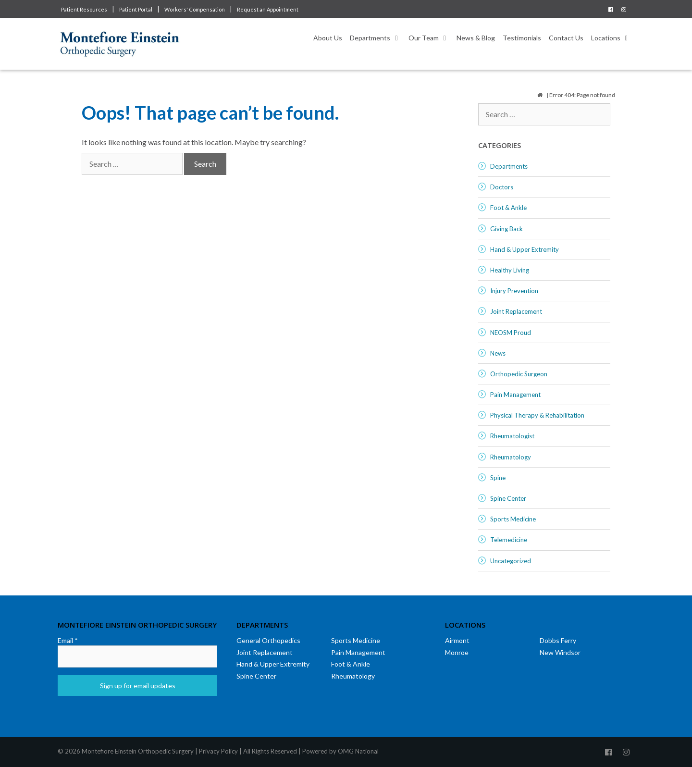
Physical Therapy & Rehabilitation (537, 415)
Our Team (430, 38)
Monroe (457, 652)
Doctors (501, 187)
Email (68, 640)
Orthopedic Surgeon (518, 374)
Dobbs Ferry (558, 640)
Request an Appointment (267, 9)
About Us (327, 38)
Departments (377, 38)
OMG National (358, 751)
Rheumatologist (512, 436)
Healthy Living (509, 270)
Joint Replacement (516, 311)
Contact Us (566, 38)
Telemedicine (508, 540)
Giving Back (506, 229)
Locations (612, 38)
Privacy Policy (218, 751)
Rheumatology (510, 457)
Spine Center (508, 498)
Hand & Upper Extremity (524, 249)
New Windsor (560, 652)
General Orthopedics (268, 640)
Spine (498, 478)
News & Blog (476, 38)
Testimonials (522, 38)
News (498, 353)
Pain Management (515, 394)
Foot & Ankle (508, 207)
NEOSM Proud (510, 332)
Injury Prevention (514, 291)
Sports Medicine (513, 519)
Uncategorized (510, 561)
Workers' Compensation (194, 9)
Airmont (457, 640)
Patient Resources (84, 9)
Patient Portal (135, 9)
